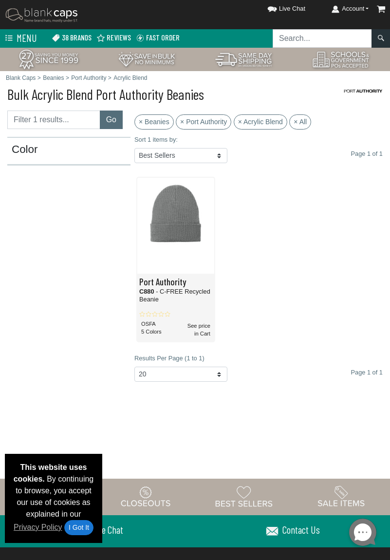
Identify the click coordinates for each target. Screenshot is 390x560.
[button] (277, 7)
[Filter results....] (53, 120)
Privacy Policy (38, 527)
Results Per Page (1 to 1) (169, 358)
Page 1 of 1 (366, 372)
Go (111, 119)
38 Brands (72, 38)
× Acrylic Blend (260, 122)
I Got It (79, 527)
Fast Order (158, 38)
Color (25, 149)
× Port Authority (203, 122)
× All (300, 122)
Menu (20, 38)
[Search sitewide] (322, 38)
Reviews (113, 38)
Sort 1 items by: (156, 139)
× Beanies (154, 122)
